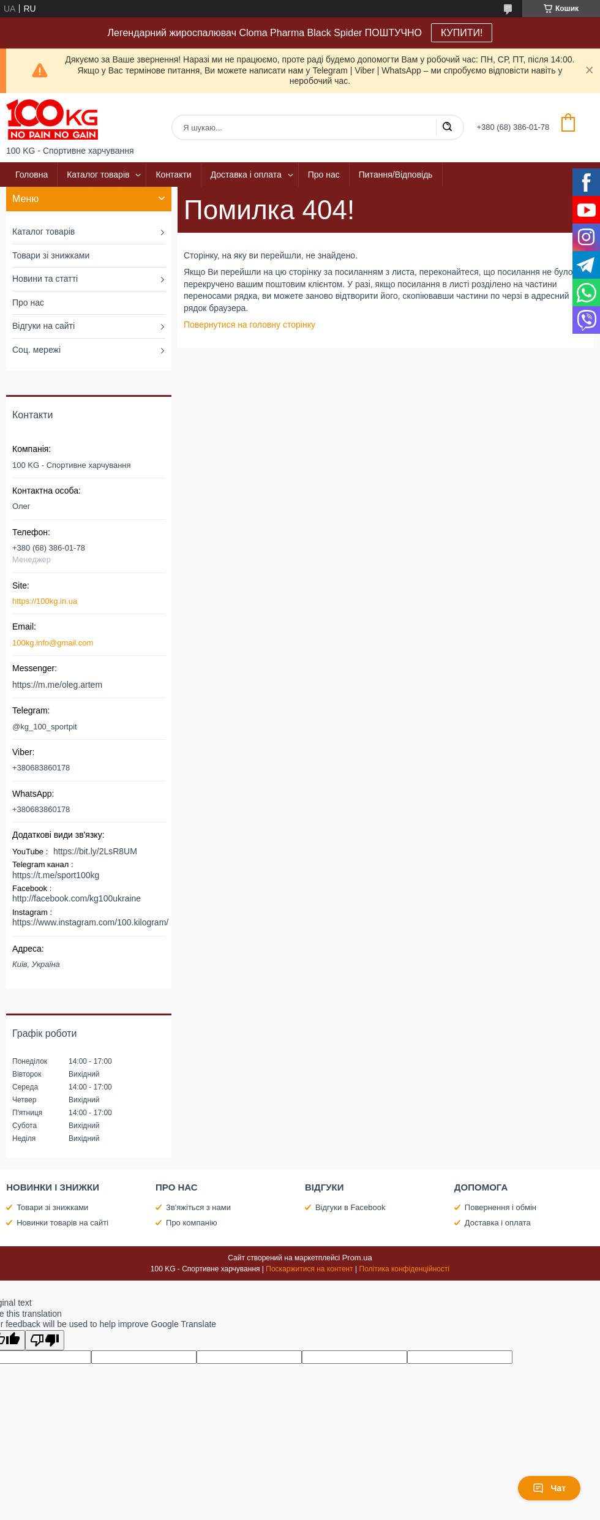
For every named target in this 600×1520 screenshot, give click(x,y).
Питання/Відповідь (396, 174)
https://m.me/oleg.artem (57, 685)
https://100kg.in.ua (44, 601)
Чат (549, 1488)
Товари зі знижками (50, 255)
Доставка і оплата (246, 174)
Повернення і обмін (500, 1207)
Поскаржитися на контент (309, 1269)
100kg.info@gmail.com (52, 642)
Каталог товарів (98, 174)
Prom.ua (357, 1257)
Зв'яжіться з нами (198, 1207)
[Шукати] (447, 127)
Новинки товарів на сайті (62, 1222)
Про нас (324, 174)
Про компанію (191, 1222)
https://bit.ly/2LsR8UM (95, 851)
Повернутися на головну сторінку (249, 324)
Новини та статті (45, 279)
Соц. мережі (36, 350)
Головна (31, 174)
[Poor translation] (44, 1340)
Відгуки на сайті (43, 326)
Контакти (173, 174)
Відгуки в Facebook (350, 1207)
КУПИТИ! (461, 33)
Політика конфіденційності (404, 1269)
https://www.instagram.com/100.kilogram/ (90, 922)
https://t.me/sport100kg (55, 875)
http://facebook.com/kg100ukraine (76, 898)
